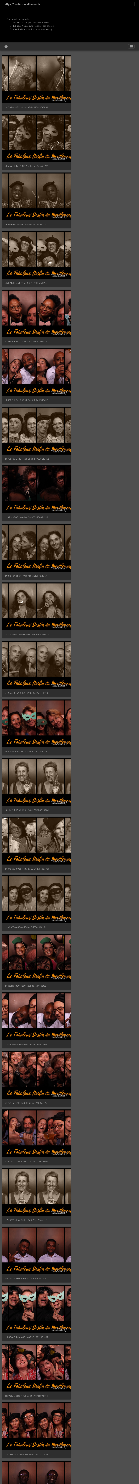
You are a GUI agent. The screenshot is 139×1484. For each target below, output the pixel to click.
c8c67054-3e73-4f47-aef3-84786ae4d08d (26, 1283)
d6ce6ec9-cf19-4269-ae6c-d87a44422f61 (95, 498)
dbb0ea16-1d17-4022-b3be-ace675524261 (96, 105)
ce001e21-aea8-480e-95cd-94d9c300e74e (26, 722)
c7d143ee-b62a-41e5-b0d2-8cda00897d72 (26, 1340)
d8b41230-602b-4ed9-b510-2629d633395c (97, 441)
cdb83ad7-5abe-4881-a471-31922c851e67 (96, 666)
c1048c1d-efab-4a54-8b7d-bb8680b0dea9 (26, 1059)
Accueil (6, 46)
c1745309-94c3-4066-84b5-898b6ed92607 (27, 947)
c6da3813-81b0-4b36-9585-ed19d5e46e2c (96, 1340)
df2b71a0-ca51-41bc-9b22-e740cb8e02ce (96, 161)
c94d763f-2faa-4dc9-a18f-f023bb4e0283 (95, 1059)
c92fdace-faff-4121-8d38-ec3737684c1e (95, 1115)
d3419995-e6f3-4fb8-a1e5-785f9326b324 (26, 217)
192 (91, 1467)
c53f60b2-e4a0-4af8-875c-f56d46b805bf (25, 1171)
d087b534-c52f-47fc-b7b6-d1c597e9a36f (25, 329)
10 (67, 1467)
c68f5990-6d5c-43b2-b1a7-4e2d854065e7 (96, 1171)
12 (79, 1467)
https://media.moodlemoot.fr (22, 4)
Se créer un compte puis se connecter (30, 22)
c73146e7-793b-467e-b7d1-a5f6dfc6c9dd (26, 1003)
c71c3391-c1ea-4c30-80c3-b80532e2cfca (25, 1115)
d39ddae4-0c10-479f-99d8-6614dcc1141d (26, 385)
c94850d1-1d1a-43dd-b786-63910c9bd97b (96, 947)
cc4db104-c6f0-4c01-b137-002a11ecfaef (25, 834)
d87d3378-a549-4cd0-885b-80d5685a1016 (97, 329)
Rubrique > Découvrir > (23, 25)
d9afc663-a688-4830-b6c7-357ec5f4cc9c (25, 498)
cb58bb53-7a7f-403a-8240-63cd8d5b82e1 (96, 778)
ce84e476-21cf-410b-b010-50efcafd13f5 (25, 666)
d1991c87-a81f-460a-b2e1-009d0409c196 (96, 273)
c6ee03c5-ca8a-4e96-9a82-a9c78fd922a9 (26, 1396)
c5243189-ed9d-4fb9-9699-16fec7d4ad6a (96, 890)
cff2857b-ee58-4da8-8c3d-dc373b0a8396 (96, 554)
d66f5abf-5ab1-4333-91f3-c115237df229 (95, 385)
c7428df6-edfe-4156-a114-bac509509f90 (95, 1003)
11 (73, 1467)
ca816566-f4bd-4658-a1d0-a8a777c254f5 (96, 834)
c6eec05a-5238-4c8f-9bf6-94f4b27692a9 (95, 1283)
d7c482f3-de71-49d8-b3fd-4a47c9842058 (26, 554)
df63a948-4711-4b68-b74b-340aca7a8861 (26, 105)
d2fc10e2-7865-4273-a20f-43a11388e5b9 (26, 610)
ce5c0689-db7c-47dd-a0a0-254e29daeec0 (96, 610)
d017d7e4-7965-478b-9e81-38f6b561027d (27, 441)
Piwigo (76, 1478)
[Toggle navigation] (131, 4)
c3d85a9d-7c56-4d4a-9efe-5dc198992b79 (96, 1452)
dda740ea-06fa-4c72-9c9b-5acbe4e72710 (26, 161)
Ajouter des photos (44, 25)
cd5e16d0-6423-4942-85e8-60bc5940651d (27, 778)
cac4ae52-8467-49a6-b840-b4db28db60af (26, 890)
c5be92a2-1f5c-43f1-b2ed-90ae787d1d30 (96, 1396)
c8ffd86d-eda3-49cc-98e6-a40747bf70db (95, 1227)
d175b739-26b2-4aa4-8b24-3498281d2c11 (27, 273)
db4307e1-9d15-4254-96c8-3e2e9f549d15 (96, 217)
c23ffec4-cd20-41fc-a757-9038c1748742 (25, 1227)
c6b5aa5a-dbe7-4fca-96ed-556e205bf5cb (25, 1452)
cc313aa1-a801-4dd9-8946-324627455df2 (96, 722)
